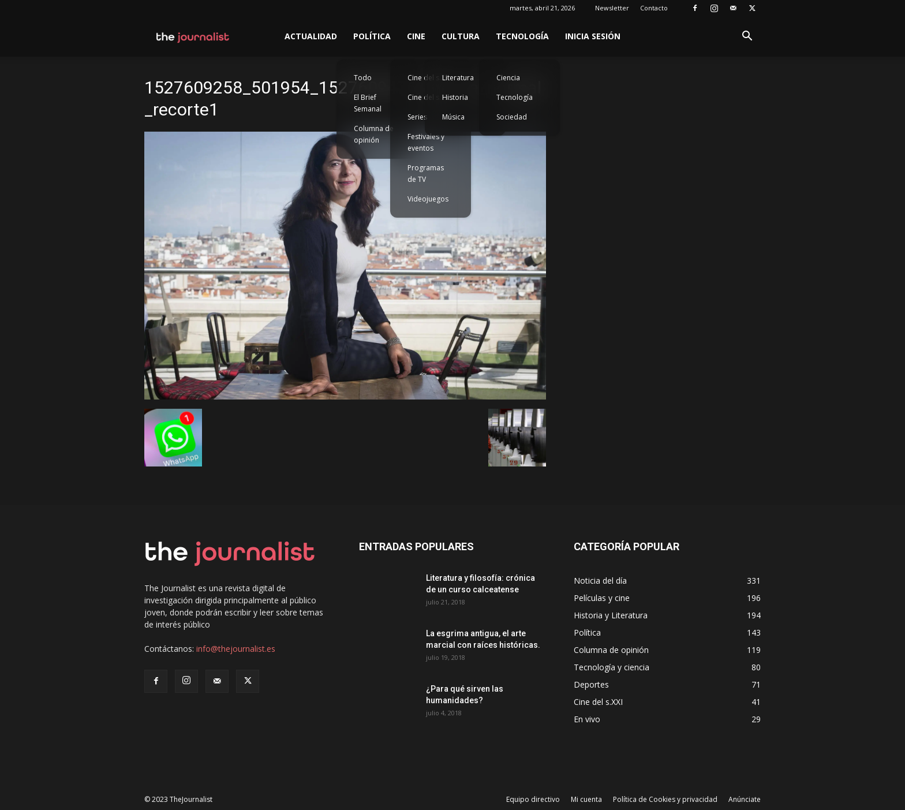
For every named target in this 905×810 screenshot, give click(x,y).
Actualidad (311, 36)
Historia (455, 97)
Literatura (458, 78)
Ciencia (508, 78)
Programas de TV (425, 173)
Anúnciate (744, 799)
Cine (416, 36)
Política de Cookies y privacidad (665, 799)
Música (453, 117)
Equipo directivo (533, 799)
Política (372, 36)
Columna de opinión (374, 134)
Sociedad (511, 117)
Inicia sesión (592, 36)
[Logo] (193, 36)
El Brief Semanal (368, 103)
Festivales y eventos (425, 142)
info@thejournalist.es (235, 648)
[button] (747, 37)
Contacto (654, 7)
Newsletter (612, 7)
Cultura (461, 36)
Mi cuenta (586, 799)
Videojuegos (427, 199)
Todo (363, 78)
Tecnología (522, 36)
